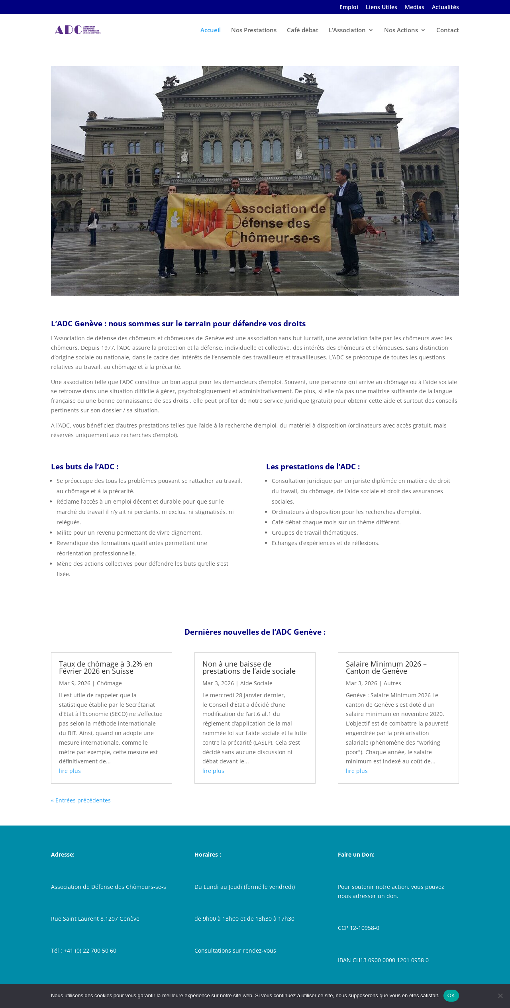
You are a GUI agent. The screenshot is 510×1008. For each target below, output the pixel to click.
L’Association (347, 30)
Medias (414, 7)
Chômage (109, 683)
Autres (392, 683)
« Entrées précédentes (81, 800)
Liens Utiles (381, 7)
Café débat (302, 30)
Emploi (348, 7)
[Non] (500, 996)
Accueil (210, 30)
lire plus (70, 771)
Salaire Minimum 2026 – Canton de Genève (386, 667)
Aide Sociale (256, 683)
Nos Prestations (254, 30)
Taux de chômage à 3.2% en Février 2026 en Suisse (106, 667)
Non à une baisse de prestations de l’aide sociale (249, 667)
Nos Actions (401, 30)
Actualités (445, 7)
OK (451, 995)
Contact (447, 30)
